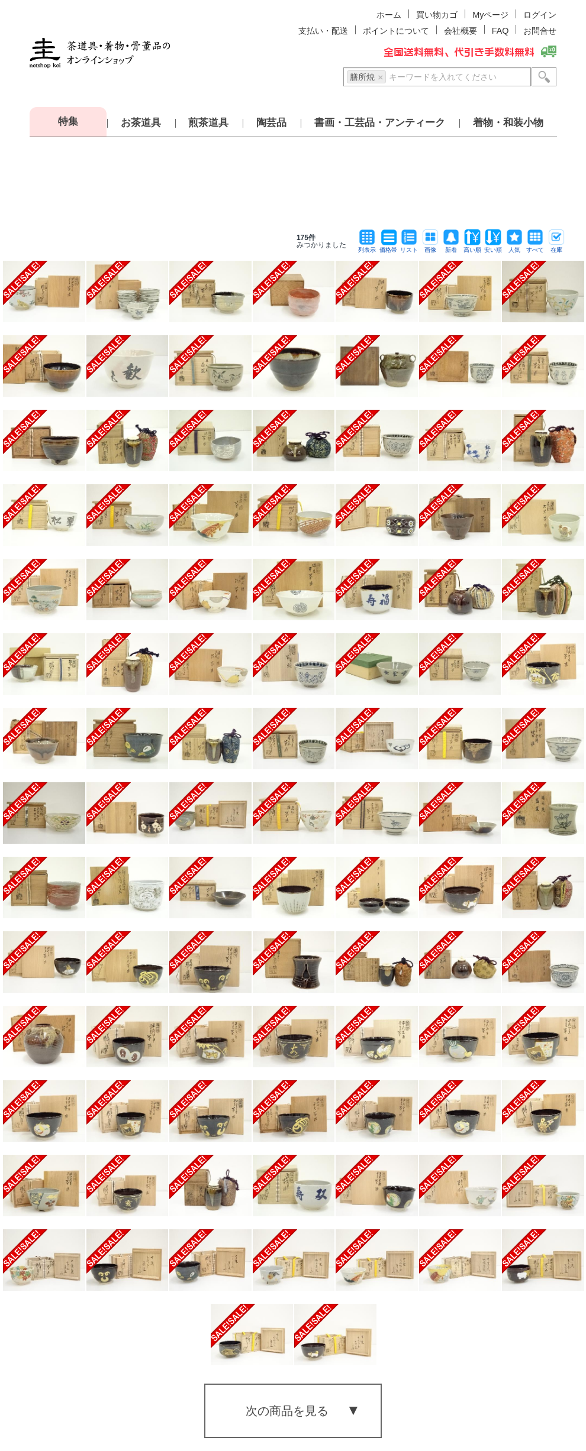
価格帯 (388, 247)
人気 (514, 247)
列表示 (367, 247)
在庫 (556, 247)
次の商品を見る (287, 1411)
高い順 (472, 247)
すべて (535, 247)
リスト (409, 247)
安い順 (493, 247)
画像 (430, 247)
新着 (451, 247)
